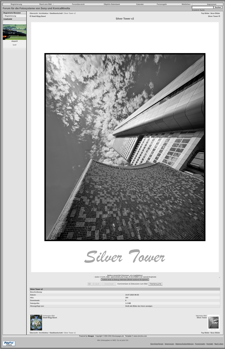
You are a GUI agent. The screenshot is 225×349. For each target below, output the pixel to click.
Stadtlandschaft (56, 13)
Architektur (43, 13)
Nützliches (187, 4)
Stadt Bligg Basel (50, 318)
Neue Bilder (215, 13)
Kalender (140, 4)
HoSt (127, 306)
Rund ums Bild (46, 4)
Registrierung (16, 4)
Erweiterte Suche (198, 10)
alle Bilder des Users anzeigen (141, 306)
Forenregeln (162, 4)
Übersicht (34, 13)
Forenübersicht (78, 4)
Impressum (211, 4)
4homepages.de (118, 336)
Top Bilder (205, 13)
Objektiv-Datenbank (112, 4)
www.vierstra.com (140, 336)
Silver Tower (202, 318)
